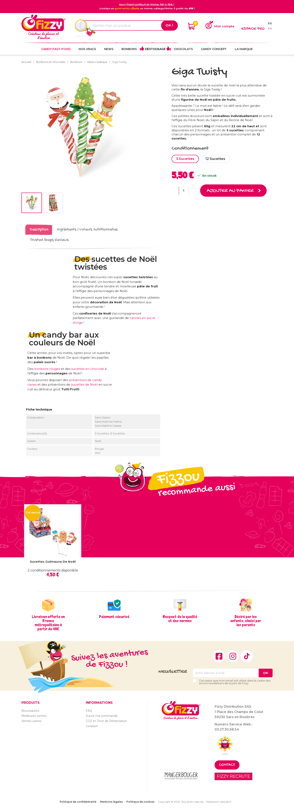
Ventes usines (31, 721)
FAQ (89, 711)
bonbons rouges (47, 369)
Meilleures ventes (34, 716)
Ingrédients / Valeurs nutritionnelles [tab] (87, 229)
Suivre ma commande (102, 716)
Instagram (233, 656)
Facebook (219, 656)
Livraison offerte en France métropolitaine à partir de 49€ (48, 622)
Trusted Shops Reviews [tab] (49, 240)
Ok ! (169, 25)
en (270, 28)
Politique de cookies (140, 801)
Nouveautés (30, 711)
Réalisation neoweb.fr (219, 801)
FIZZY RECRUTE (233, 776)
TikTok (247, 656)
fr (270, 23)
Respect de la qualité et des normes (180, 618)
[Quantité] (184, 190)
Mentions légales (111, 801)
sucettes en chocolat (88, 369)
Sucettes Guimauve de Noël (53, 561)
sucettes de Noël (84, 384)
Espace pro (253, 29)
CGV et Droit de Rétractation (106, 721)
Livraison (92, 726)
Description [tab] (39, 229)
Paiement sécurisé (114, 616)
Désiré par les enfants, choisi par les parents (245, 620)
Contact (227, 765)
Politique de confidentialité (78, 801)
